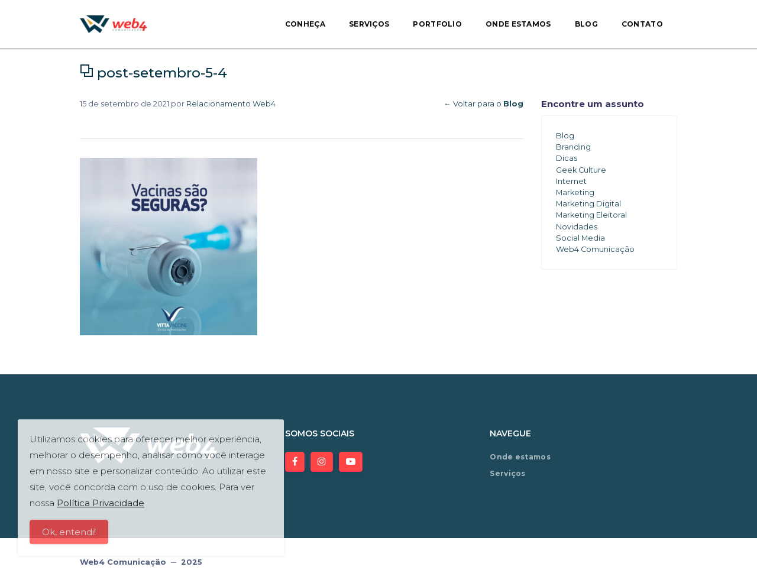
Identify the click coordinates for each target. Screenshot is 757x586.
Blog (586, 24)
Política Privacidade (100, 507)
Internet (571, 181)
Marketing (575, 192)
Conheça (305, 24)
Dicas (566, 158)
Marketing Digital (588, 203)
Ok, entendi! (69, 536)
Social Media (580, 238)
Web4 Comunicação (595, 249)
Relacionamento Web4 (231, 103)
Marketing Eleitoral (591, 215)
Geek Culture (581, 170)
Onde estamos (518, 24)
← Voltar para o (483, 103)
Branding (573, 147)
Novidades (576, 226)
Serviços (369, 24)
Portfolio (437, 24)
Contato (642, 24)
